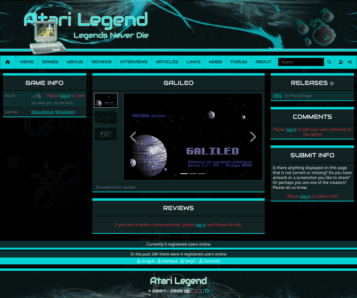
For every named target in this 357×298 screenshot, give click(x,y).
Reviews (102, 61)
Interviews (134, 61)
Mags (215, 61)
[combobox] (301, 62)
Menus (75, 61)
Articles (167, 61)
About (264, 61)
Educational (42, 112)
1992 (277, 95)
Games (50, 61)
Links (193, 61)
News (27, 61)
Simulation (65, 112)
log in (65, 95)
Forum (238, 61)
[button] (133, 136)
